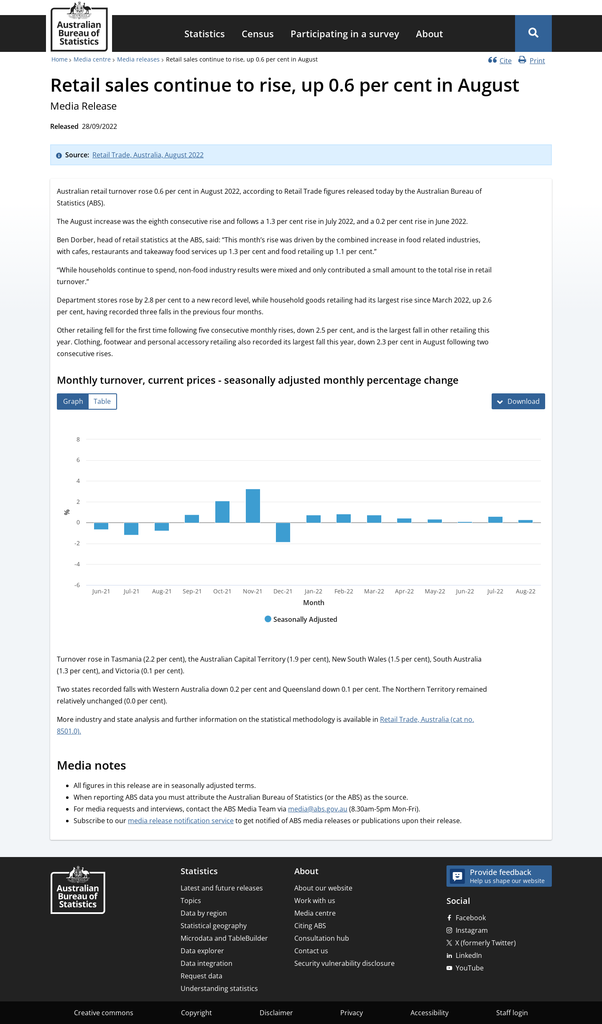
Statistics (204, 33)
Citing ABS (310, 925)
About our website (323, 888)
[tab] (73, 401)
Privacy (351, 1012)
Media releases (138, 59)
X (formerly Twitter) (485, 942)
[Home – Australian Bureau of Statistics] (77, 890)
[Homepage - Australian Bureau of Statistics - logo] (79, 26)
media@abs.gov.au (317, 809)
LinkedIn (469, 955)
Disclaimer (276, 1012)
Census (258, 33)
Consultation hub (321, 938)
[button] (533, 33)
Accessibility (430, 1012)
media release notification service (181, 820)
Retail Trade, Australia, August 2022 (148, 154)
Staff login (512, 1012)
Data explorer (202, 950)
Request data (201, 975)
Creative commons (103, 1012)
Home (59, 59)
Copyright (196, 1012)
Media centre (92, 59)
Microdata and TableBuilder (224, 938)
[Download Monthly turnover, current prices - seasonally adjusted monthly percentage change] (518, 401)
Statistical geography (214, 925)
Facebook (471, 917)
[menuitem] (205, 33)
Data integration (206, 963)
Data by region (204, 913)
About (429, 33)
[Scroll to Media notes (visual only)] (135, 766)
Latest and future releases (222, 888)
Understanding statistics (219, 988)
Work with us (314, 900)
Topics (191, 900)
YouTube (470, 968)
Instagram (472, 930)
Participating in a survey (345, 33)
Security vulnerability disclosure (344, 963)
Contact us (311, 950)
